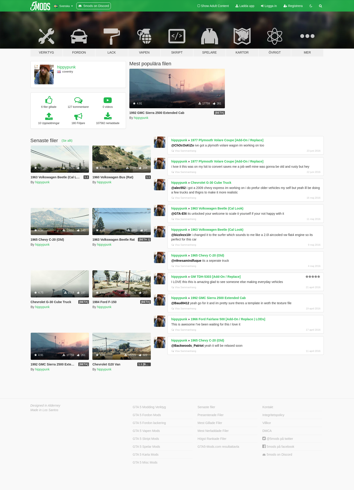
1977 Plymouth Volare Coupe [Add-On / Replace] (227, 140)
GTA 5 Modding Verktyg (149, 407)
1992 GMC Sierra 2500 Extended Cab (218, 298)
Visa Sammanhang (183, 150)
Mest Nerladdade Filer (213, 431)
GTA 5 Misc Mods (145, 462)
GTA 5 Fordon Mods (147, 415)
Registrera (293, 6)
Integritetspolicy (273, 415)
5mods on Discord (277, 455)
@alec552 (178, 188)
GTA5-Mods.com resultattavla (218, 446)
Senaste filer (206, 407)
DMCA (267, 431)
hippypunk (66, 67)
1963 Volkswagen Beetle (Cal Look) (217, 208)
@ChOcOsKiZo (182, 145)
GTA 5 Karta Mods (145, 454)
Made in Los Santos (44, 410)
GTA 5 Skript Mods (146, 439)
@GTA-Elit (179, 213)
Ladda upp (244, 6)
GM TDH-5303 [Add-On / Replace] (216, 276)
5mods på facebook (278, 447)
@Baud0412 (180, 303)
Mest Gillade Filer (210, 423)
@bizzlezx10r (181, 235)
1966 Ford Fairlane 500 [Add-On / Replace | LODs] (228, 319)
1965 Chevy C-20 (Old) (207, 255)
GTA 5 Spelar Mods (146, 446)
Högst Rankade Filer (212, 439)
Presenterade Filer (211, 415)
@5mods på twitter (277, 439)
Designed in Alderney (45, 405)
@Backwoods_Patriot (187, 345)
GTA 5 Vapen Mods (146, 431)
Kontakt (267, 407)
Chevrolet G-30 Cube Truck (211, 182)
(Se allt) (67, 140)
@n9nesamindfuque (186, 260)
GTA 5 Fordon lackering (149, 423)
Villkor (266, 423)
